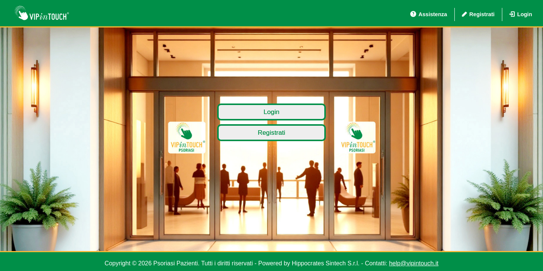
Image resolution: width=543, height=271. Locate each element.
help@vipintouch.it (414, 263)
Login (520, 14)
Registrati (478, 14)
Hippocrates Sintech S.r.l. (326, 263)
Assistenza (428, 14)
